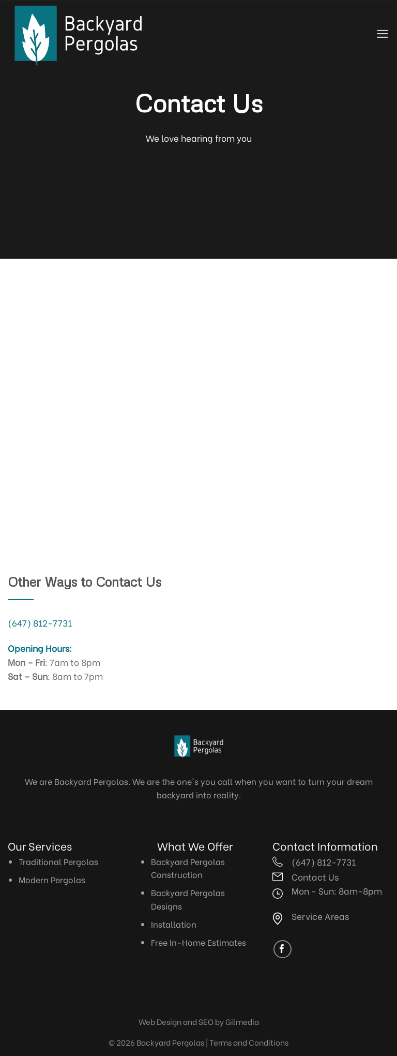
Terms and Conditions (248, 1042)
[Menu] (382, 34)
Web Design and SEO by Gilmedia (199, 1021)
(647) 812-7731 (40, 622)
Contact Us (315, 876)
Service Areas (320, 916)
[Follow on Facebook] (282, 949)
